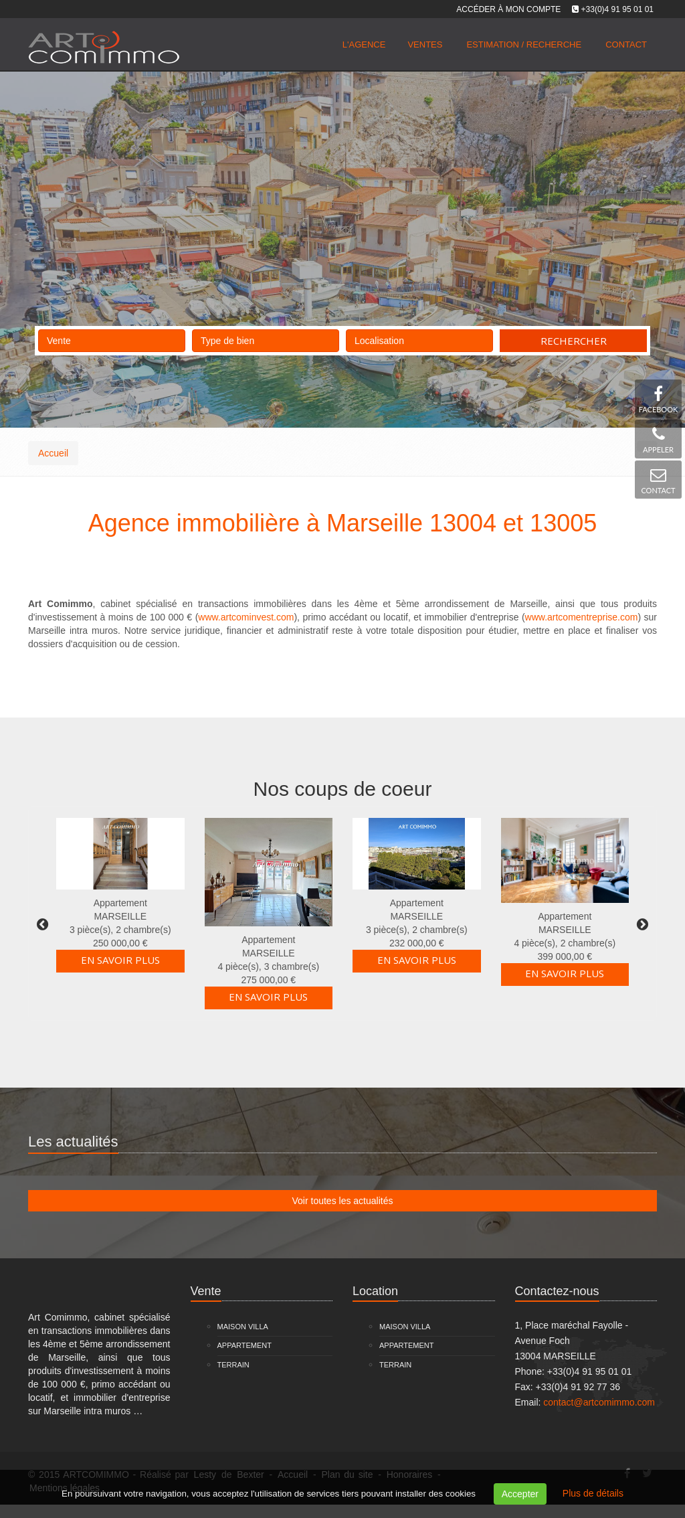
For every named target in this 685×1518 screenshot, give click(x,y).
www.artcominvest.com (246, 617)
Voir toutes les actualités (342, 1200)
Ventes (424, 44)
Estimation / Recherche (523, 44)
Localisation (419, 337)
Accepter (520, 1494)
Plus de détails (593, 1493)
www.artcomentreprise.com (581, 617)
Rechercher (574, 340)
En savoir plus (120, 959)
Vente (112, 337)
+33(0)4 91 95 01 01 (617, 9)
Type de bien (265, 337)
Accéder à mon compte (508, 9)
